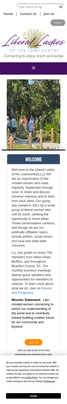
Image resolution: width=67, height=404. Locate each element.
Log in (58, 22)
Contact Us (28, 14)
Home (8, 14)
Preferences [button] (49, 381)
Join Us (49, 14)
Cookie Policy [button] (31, 377)
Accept (33, 396)
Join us (33, 342)
